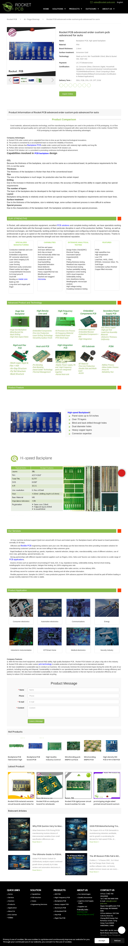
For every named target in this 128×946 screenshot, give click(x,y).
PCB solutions (63, 225)
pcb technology (45, 664)
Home (10, 894)
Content (20, 708)
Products (11, 904)
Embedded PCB (60, 911)
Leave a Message (36, 721)
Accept (102, 940)
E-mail (21, 702)
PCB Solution (36, 897)
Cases (33, 901)
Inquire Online (67, 94)
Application (12, 908)
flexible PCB (26, 546)
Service (11, 897)
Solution (11, 901)
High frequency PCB (62, 897)
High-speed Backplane (78, 413)
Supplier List (82, 907)
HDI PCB (58, 894)
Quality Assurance (85, 897)
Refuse (117, 940)
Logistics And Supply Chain (85, 902)
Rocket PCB (12, 19)
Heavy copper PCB (62, 904)
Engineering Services (39, 904)
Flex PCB (58, 915)
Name (21, 690)
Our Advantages (84, 894)
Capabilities (35, 894)
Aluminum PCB (60, 908)
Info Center (12, 915)
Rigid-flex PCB (60, 918)
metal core (22, 279)
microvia (41, 279)
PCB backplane (42, 153)
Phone (21, 696)
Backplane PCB (34, 145)
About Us (11, 911)
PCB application (16, 559)
